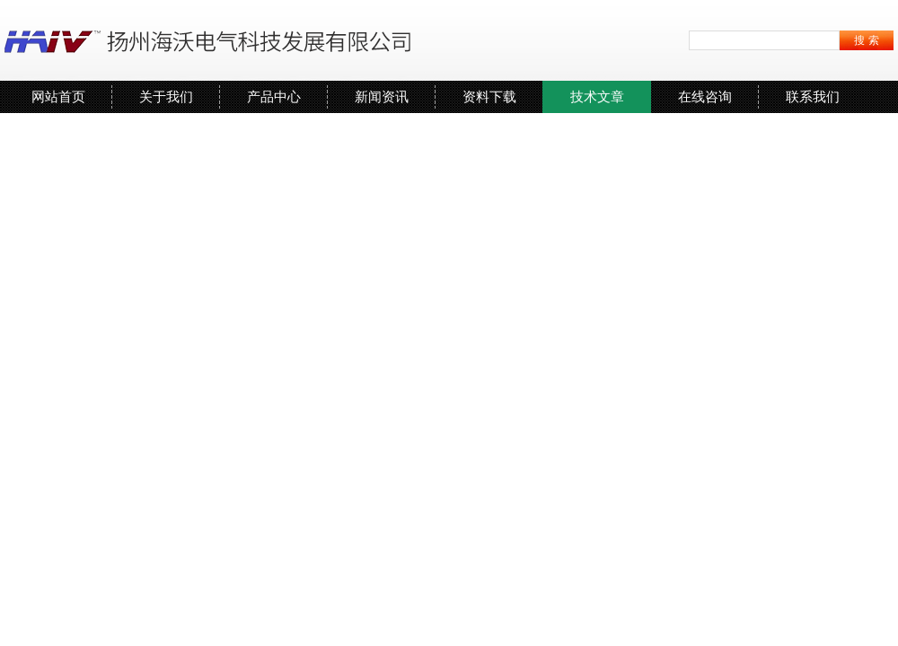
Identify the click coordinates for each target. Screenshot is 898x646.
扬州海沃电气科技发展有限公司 (211, 40)
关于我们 (166, 96)
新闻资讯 (382, 96)
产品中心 (274, 96)
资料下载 (489, 96)
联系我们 (813, 96)
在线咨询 (705, 96)
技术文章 (597, 96)
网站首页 (58, 96)
